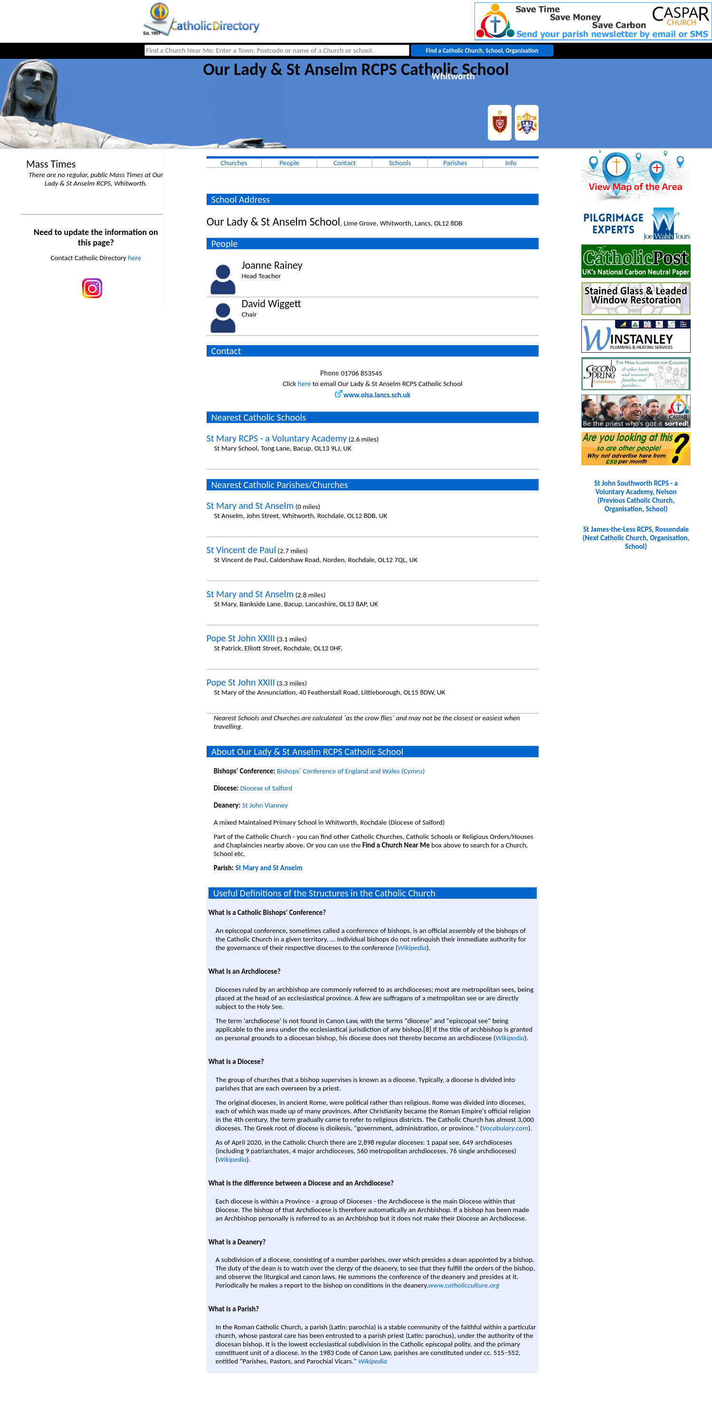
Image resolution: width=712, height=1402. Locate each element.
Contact (344, 163)
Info (511, 163)
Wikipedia (412, 947)
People (289, 163)
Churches (233, 163)
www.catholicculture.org (463, 1285)
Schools (400, 163)
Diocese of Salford (266, 788)
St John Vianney (265, 805)
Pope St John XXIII (241, 638)
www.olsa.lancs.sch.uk (372, 395)
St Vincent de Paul (241, 549)
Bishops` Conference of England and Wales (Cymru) (351, 771)
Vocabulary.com (505, 1128)
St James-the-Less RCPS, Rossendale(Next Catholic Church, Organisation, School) (636, 538)
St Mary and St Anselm (250, 505)
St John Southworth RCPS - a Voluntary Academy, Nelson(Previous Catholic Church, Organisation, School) (636, 496)
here (134, 258)
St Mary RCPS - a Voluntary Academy (277, 438)
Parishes (455, 163)
